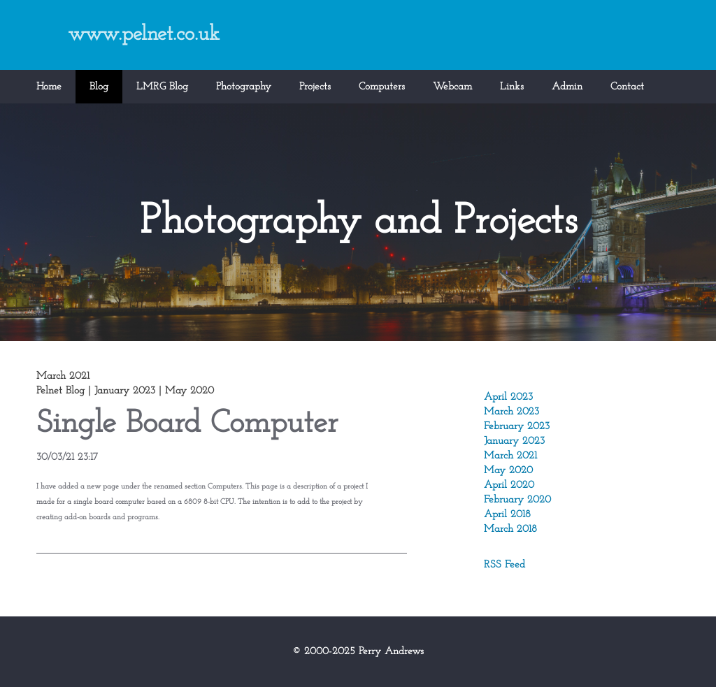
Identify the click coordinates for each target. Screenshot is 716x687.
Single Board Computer (187, 424)
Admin (567, 87)
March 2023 (511, 412)
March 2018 (510, 529)
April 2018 (507, 514)
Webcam (452, 87)
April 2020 (509, 485)
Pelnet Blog (60, 391)
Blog (99, 87)
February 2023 (517, 426)
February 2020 (517, 500)
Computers (382, 87)
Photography (243, 87)
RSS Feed (504, 565)
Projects (315, 87)
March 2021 (510, 456)
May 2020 (508, 470)
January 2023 (514, 441)
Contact (627, 87)
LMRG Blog (162, 87)
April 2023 (508, 397)
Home (49, 87)
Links (512, 87)
